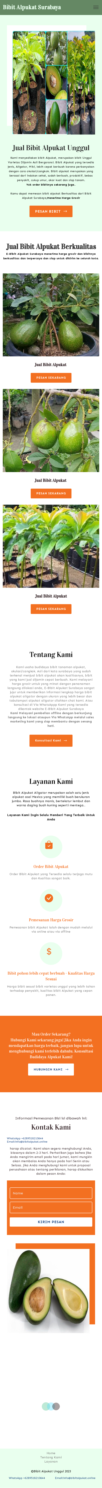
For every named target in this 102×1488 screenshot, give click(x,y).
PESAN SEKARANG (51, 378)
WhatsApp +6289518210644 (27, 1478)
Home (51, 1453)
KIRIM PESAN (51, 1222)
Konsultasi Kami (51, 740)
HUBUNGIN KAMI (51, 1069)
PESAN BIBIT (51, 211)
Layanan (51, 1461)
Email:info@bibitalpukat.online (27, 1141)
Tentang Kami (51, 1457)
